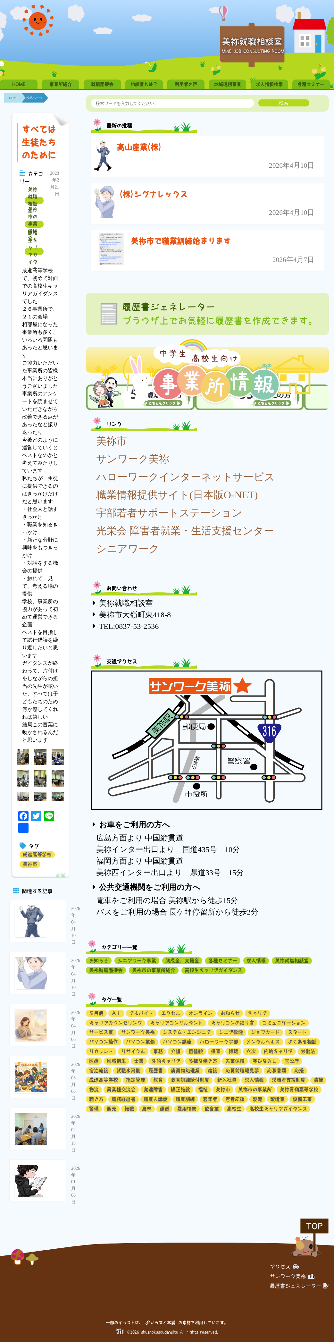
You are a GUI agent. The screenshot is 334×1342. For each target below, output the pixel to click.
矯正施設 (180, 1089)
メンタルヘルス (263, 1041)
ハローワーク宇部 (219, 1041)
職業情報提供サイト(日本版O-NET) (177, 495)
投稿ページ (34, 98)
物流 (94, 1089)
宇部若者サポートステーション (169, 513)
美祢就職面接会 (106, 970)
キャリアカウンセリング (115, 1022)
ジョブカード (265, 1032)
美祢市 (30, 864)
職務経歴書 (124, 1099)
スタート (297, 1032)
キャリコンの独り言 (232, 1022)
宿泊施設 (98, 1070)
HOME (18, 84)
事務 (158, 1051)
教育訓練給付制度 (190, 1079)
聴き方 (96, 1099)
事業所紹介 (60, 84)
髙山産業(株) (139, 147)
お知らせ (98, 960)
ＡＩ (116, 1013)
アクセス (284, 1266)
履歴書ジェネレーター (299, 1285)
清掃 (318, 1079)
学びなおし (265, 1061)
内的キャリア (278, 1051)
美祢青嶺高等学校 (299, 1089)
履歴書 (155, 1070)
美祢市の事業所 (255, 1089)
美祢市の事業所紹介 (33, 224)
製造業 (277, 1099)
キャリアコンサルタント (176, 1022)
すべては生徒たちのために (38, 142)
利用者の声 (186, 84)
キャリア (257, 1013)
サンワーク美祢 (132, 459)
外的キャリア (166, 1061)
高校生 (234, 1108)
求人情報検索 (269, 84)
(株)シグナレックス (154, 194)
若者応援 (235, 1099)
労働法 (308, 1051)
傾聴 (233, 1051)
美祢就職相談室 (33, 200)
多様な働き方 (202, 1061)
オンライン (200, 1013)
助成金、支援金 (182, 960)
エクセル (170, 1013)
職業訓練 (185, 1099)
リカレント (101, 1051)
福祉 (203, 1089)
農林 (147, 1108)
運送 (164, 1108)
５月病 (96, 1013)
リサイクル (133, 1051)
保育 (216, 1051)
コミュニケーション (283, 1022)
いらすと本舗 (160, 1323)
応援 (299, 1070)
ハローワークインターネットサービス (185, 477)
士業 (139, 1061)
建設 (212, 1070)
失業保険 (235, 1061)
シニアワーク (127, 548)
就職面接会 (102, 84)
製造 (257, 1099)
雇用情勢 (186, 1108)
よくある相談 (302, 1041)
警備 (94, 1108)
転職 (129, 1108)
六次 (251, 1051)
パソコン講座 (177, 1041)
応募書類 (276, 1070)
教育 (158, 1079)
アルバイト (141, 1013)
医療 (94, 1061)
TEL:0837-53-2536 (129, 626)
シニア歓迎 (231, 1032)
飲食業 (212, 1108)
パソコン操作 (103, 1041)
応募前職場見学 (242, 1070)
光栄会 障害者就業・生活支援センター (185, 530)
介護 (175, 1051)
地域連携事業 (227, 84)
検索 (283, 103)
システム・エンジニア (187, 1032)
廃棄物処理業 (185, 1070)
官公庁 (292, 1061)
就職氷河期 (128, 1070)
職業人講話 (156, 1099)
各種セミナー (310, 84)
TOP (314, 1226)
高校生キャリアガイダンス (33, 251)
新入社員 (227, 1079)
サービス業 (101, 1032)
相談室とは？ (143, 84)
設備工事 (302, 1099)
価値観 (195, 1051)
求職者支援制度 (288, 1079)
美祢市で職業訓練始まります (181, 241)
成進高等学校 (37, 854)
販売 (111, 1108)
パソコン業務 (140, 1041)
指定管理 (135, 1079)
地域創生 (116, 1061)
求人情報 (256, 960)
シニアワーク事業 (137, 960)
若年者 (210, 1099)
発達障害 (153, 1089)
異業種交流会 (121, 1089)
